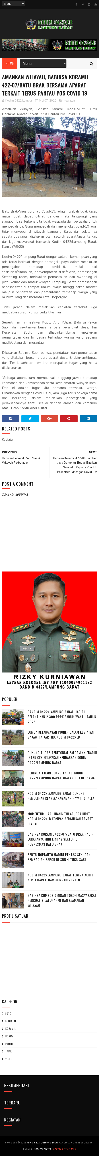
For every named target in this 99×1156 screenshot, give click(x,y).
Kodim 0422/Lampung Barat (42, 1142)
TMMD (8, 1051)
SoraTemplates (42, 1149)
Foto (8, 1013)
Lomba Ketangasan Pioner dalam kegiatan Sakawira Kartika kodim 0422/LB (61, 735)
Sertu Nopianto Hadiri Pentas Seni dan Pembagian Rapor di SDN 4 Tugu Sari (59, 857)
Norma (9, 1036)
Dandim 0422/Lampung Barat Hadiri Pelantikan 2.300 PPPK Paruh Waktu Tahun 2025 (62, 716)
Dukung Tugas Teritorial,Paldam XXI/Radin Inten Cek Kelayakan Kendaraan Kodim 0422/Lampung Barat (62, 757)
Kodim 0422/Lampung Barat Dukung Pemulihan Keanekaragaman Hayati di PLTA (61, 796)
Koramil (10, 1028)
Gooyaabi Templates (64, 1149)
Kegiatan (69, 101)
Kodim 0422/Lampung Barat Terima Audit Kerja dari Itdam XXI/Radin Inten (60, 877)
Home (10, 63)
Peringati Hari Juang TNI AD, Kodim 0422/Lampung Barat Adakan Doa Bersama (61, 775)
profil (9, 1044)
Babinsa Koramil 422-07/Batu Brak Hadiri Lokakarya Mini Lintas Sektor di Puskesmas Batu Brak (61, 839)
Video (8, 1059)
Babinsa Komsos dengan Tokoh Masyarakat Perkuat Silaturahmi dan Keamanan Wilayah (62, 900)
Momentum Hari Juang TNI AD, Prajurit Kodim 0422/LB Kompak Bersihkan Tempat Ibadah (60, 818)
